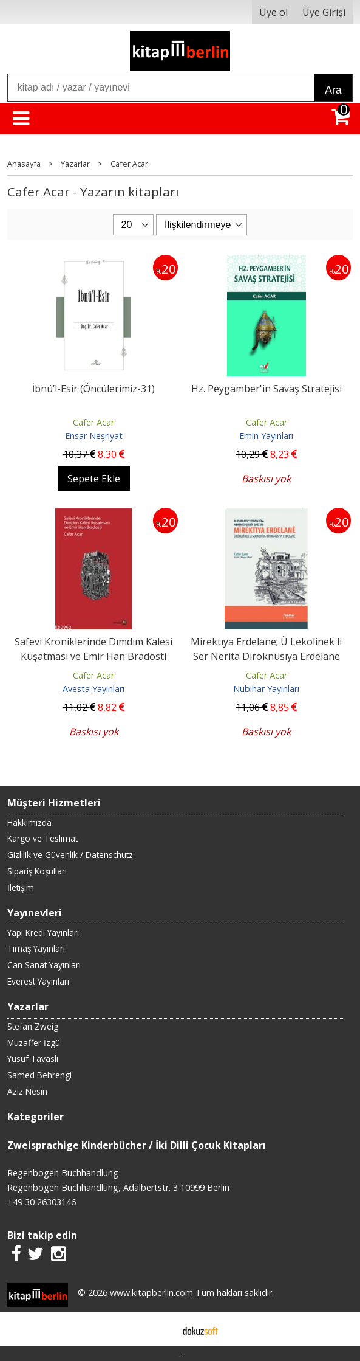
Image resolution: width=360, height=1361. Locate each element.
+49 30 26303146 (41, 1202)
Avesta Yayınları (93, 688)
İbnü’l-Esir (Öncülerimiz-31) (93, 388)
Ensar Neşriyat (94, 436)
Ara (333, 90)
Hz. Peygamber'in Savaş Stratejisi (266, 388)
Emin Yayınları (266, 436)
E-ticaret (160, 1329)
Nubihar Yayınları (266, 688)
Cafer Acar (93, 422)
